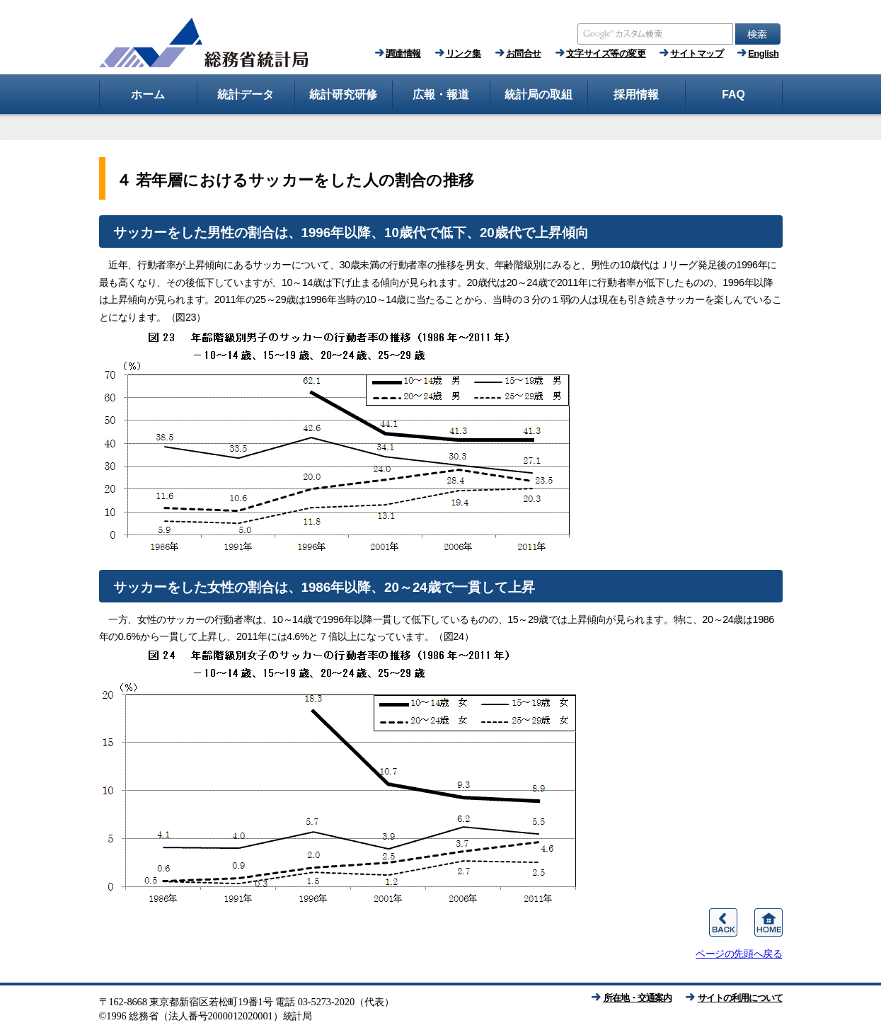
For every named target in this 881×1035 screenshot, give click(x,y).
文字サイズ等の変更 (606, 53)
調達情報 (403, 53)
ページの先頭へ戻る (739, 953)
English (763, 53)
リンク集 (463, 53)
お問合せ (523, 53)
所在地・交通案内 (638, 998)
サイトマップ (696, 53)
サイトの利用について (740, 998)
